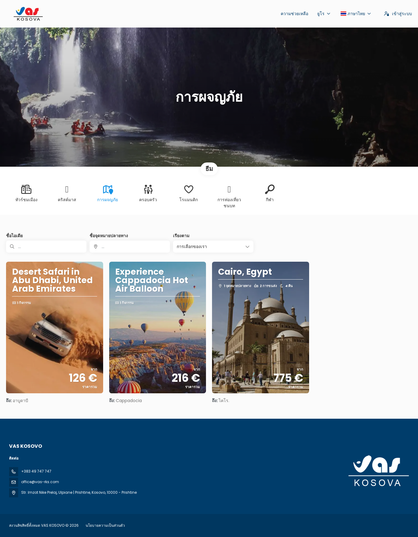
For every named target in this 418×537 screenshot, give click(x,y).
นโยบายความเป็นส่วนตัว (105, 525)
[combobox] (130, 247)
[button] (213, 247)
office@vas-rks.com (40, 481)
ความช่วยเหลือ (294, 14)
